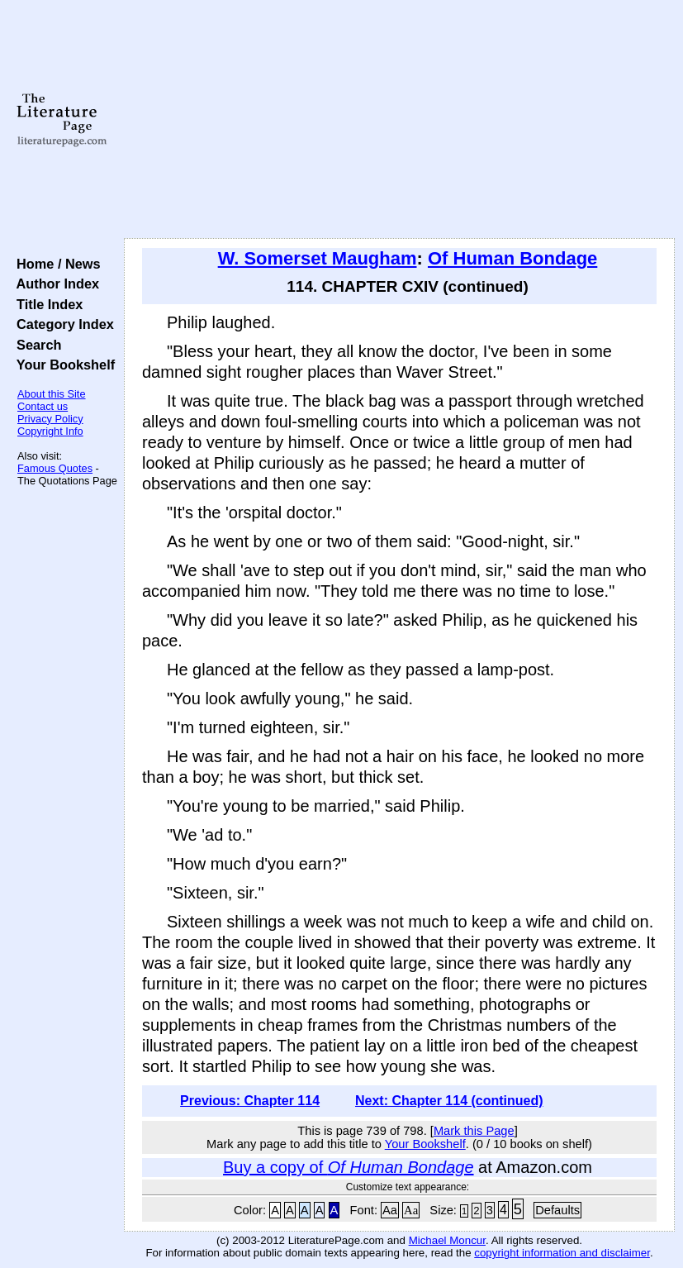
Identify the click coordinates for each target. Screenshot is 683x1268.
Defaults (557, 1210)
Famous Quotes (54, 468)
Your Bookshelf (62, 364)
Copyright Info (50, 431)
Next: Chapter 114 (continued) (449, 1101)
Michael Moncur (447, 1240)
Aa (389, 1210)
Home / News (55, 263)
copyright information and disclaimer (562, 1253)
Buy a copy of (348, 1167)
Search (35, 344)
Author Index (54, 283)
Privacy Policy (50, 418)
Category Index (61, 324)
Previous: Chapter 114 (250, 1101)
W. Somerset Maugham (317, 258)
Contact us (42, 406)
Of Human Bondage (512, 258)
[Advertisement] (400, 120)
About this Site (51, 394)
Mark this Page (474, 1130)
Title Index (46, 304)
